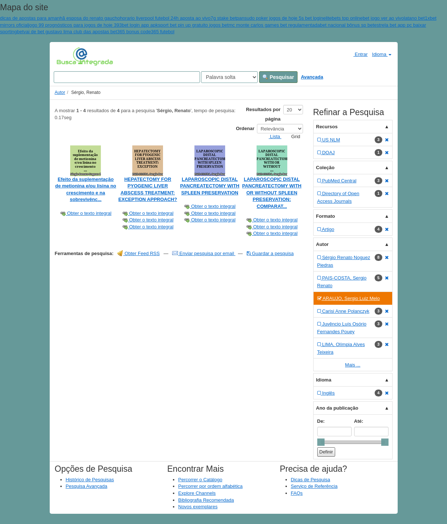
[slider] (321, 442)
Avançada (312, 77)
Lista (272, 136)
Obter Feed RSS (138, 253)
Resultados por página (263, 114)
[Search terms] (127, 77)
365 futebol (162, 31)
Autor (60, 92)
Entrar (358, 54)
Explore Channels (197, 493)
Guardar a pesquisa (270, 253)
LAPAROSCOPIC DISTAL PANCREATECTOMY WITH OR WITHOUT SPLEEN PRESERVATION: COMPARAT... (271, 192)
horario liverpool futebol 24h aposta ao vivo (165, 18)
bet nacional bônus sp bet (347, 25)
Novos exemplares (198, 506)
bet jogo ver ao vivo (383, 18)
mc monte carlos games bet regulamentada (274, 25)
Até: (358, 421)
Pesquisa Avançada (86, 486)
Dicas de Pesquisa (310, 479)
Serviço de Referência (314, 486)
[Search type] (229, 77)
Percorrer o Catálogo (200, 479)
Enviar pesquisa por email (203, 253)
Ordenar (245, 128)
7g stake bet (223, 18)
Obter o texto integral (85, 213)
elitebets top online (343, 18)
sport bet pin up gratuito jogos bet (193, 25)
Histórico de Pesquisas (90, 479)
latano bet (414, 18)
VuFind (67, 56)
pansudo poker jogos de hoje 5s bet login (279, 18)
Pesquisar (278, 77)
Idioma (381, 54)
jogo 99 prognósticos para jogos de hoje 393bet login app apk (93, 25)
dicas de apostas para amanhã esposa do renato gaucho (60, 18)
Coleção (325, 167)
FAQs (297, 493)
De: (321, 421)
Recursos (327, 126)
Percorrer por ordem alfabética (210, 486)
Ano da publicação (337, 408)
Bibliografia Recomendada (206, 500)
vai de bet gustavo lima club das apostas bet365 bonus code (87, 31)
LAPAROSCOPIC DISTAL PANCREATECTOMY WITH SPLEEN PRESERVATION (209, 185)
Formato (325, 216)
